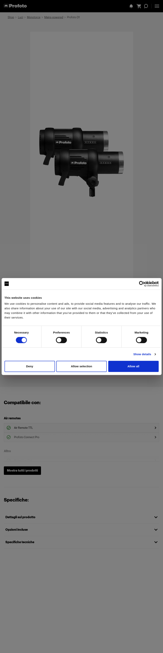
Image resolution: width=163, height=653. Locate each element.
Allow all (133, 366)
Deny (29, 366)
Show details (142, 354)
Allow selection (81, 366)
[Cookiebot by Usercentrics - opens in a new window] (142, 284)
